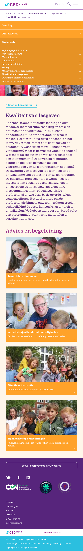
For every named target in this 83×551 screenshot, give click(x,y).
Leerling (42, 25)
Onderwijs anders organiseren (17, 70)
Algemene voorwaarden (36, 539)
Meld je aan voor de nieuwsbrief (41, 465)
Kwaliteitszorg (9, 57)
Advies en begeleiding (13, 81)
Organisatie (55, 13)
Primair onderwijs (36, 13)
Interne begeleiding (12, 64)
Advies (18, 13)
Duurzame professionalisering (18, 77)
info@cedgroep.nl (14, 523)
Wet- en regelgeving (12, 53)
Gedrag (5, 67)
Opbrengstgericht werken (15, 50)
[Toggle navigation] (75, 4)
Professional (42, 33)
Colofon (67, 543)
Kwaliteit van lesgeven (15, 74)
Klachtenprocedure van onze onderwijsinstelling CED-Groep (34, 543)
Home (9, 13)
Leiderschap (8, 60)
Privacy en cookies (14, 539)
